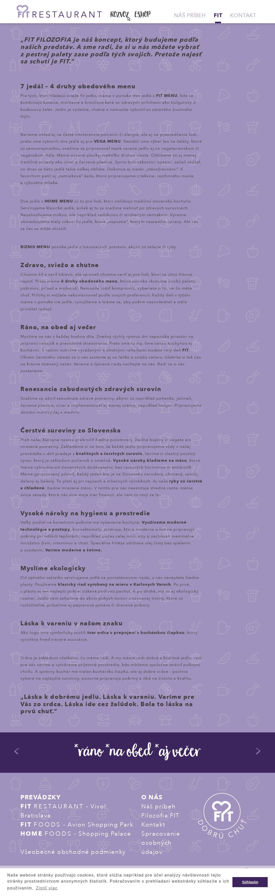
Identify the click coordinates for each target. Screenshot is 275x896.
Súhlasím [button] (250, 882)
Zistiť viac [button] (47, 888)
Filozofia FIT (160, 815)
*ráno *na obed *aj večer (137, 753)
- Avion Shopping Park (76, 825)
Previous (16, 753)
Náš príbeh (190, 15)
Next (258, 753)
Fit (218, 15)
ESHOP (142, 15)
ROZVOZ (120, 15)
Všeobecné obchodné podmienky (73, 852)
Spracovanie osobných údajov (160, 843)
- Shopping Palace (75, 834)
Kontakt (243, 15)
